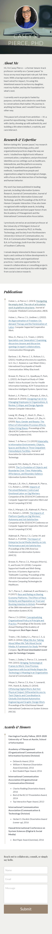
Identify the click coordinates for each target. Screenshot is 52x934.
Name (8, 870)
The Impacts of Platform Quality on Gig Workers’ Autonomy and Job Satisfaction (26, 516)
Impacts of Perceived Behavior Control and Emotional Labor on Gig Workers (24, 489)
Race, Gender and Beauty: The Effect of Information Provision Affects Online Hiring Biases (27, 424)
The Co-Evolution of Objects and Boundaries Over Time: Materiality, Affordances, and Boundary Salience (27, 470)
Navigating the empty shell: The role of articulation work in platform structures (27, 304)
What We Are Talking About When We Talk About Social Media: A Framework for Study (26, 643)
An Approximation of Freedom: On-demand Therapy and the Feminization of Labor (27, 323)
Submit (26, 909)
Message (10, 888)
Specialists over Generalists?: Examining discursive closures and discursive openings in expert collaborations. (27, 343)
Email (8, 879)
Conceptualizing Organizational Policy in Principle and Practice (26, 620)
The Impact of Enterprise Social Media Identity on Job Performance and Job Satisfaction (27, 542)
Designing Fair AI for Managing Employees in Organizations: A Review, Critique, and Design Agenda (28, 401)
